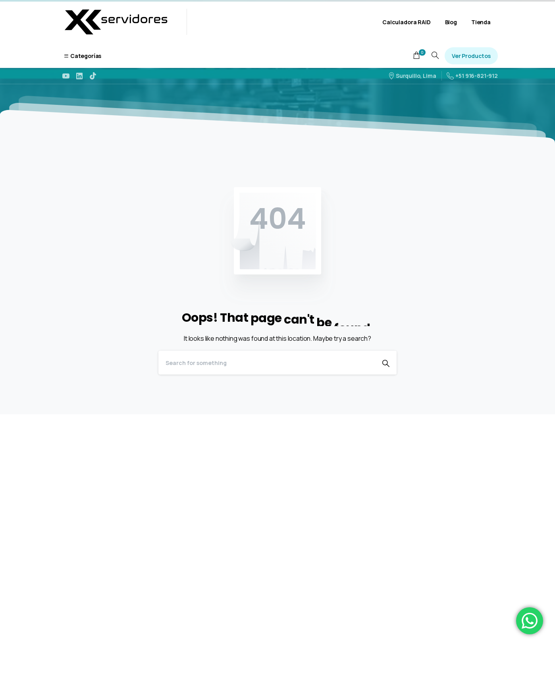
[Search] (266, 363)
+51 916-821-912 (472, 76)
